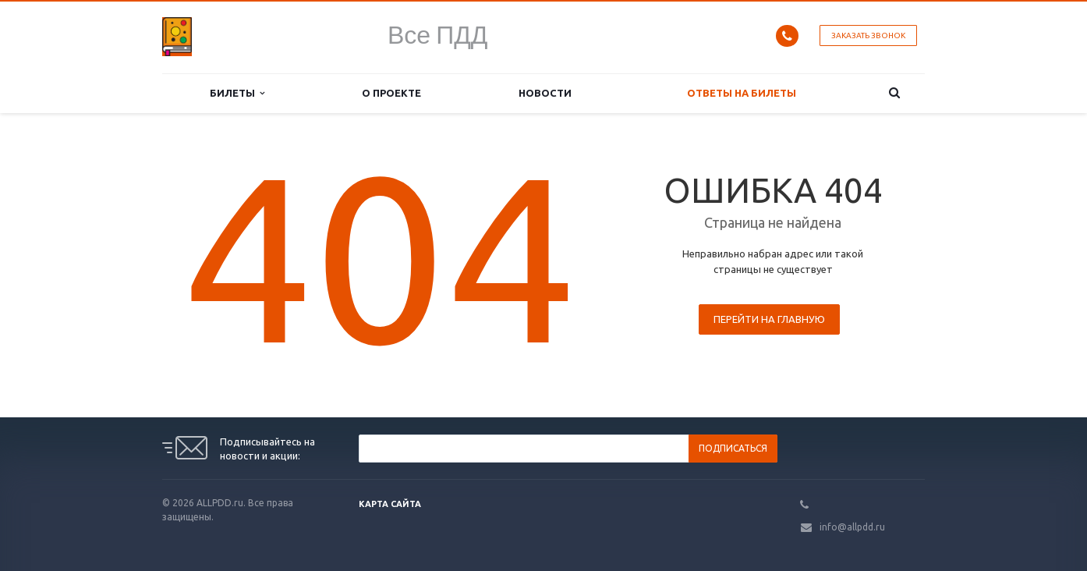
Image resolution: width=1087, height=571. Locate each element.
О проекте (391, 92)
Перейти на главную (769, 319)
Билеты (237, 93)
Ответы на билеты (741, 92)
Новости (545, 92)
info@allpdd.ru (852, 527)
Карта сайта (390, 504)
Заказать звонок (868, 35)
